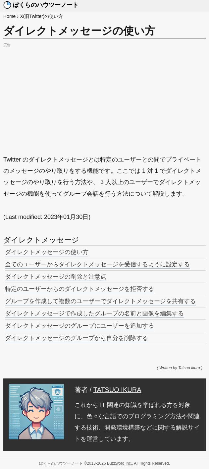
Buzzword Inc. (119, 463)
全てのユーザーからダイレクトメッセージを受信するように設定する (97, 264)
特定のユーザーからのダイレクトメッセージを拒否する (79, 289)
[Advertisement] (104, 95)
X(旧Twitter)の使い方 (41, 16)
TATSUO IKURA (117, 389)
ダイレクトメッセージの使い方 (46, 252)
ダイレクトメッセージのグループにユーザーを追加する (79, 325)
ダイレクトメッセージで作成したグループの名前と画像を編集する (94, 313)
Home (9, 16)
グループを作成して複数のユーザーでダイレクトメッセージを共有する (100, 301)
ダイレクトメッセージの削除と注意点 (55, 276)
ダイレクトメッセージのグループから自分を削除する (76, 338)
